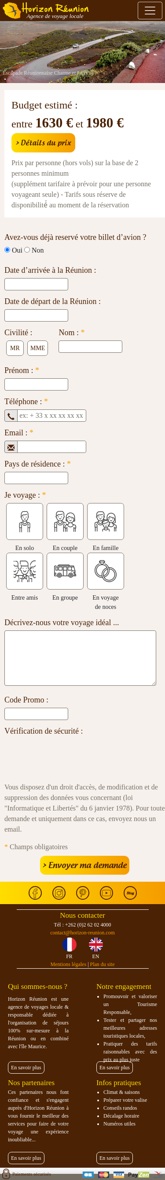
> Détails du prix (43, 142)
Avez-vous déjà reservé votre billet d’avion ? (75, 237)
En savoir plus (26, 1067)
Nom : (71, 332)
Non (38, 250)
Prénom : (21, 370)
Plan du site (102, 964)
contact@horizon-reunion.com (82, 933)
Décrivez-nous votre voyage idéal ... (61, 622)
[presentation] (71, 756)
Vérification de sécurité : (43, 731)
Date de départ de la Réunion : (52, 301)
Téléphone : (26, 401)
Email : (18, 432)
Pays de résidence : (37, 464)
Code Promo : (26, 699)
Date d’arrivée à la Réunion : (50, 270)
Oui (17, 250)
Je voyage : (25, 495)
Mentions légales (68, 964)
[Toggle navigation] (150, 10)
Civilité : (18, 332)
